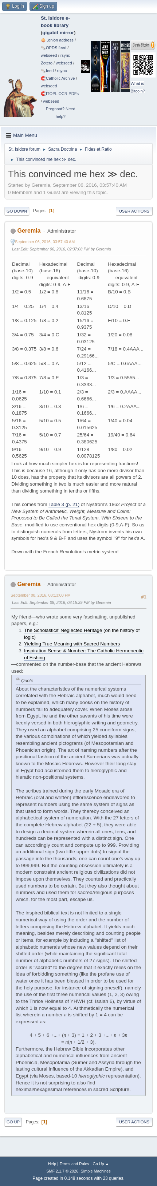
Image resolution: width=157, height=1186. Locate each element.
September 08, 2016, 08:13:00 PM (41, 595)
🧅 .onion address (57, 40)
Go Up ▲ (101, 1164)
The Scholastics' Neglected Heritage (63, 630)
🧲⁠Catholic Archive (58, 78)
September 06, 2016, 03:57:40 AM (45, 242)
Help (52, 1164)
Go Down (17, 211)
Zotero (46, 63)
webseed (49, 55)
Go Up (13, 1122)
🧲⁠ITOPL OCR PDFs (60, 93)
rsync (65, 55)
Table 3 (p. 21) (63, 504)
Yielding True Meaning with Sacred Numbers (72, 644)
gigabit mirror (58, 32)
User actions (134, 211)
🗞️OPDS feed (53, 48)
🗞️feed (47, 70)
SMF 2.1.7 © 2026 (62, 1171)
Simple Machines (96, 1171)
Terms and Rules (74, 1164)
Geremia (28, 231)
